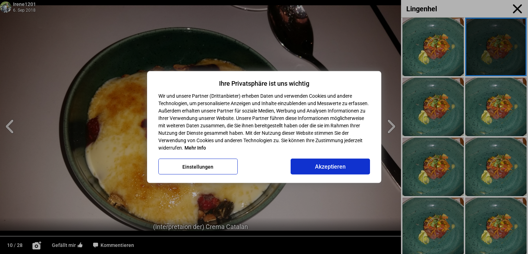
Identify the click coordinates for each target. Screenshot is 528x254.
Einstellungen (197, 166)
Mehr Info (195, 148)
